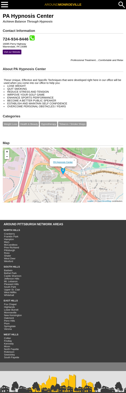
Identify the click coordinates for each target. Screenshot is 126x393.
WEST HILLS (11, 334)
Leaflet (90, 201)
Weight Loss (10, 124)
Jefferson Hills (11, 278)
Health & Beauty (29, 124)
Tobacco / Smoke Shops (72, 124)
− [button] (7, 157)
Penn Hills (9, 320)
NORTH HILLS (12, 230)
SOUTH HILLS (12, 266)
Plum (6, 323)
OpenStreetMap (104, 201)
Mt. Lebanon (11, 281)
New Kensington (13, 315)
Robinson (9, 352)
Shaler (7, 255)
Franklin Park (11, 236)
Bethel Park (10, 273)
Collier (7, 338)
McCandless (10, 244)
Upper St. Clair (12, 289)
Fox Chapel (10, 304)
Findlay (8, 341)
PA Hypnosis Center (63, 162)
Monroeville (10, 312)
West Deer (10, 258)
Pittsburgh (9, 250)
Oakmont (9, 318)
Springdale (10, 326)
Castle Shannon (12, 276)
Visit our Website (12, 52)
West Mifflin (10, 292)
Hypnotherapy (48, 124)
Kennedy (9, 343)
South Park (10, 287)
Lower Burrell (11, 309)
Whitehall (9, 295)
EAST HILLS (11, 300)
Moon (7, 346)
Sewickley (9, 354)
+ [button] (7, 152)
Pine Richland (11, 247)
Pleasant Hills (11, 284)
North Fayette (11, 349)
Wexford (8, 261)
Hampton (9, 239)
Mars (6, 242)
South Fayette (11, 357)
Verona (8, 329)
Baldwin (8, 270)
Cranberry (9, 233)
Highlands (9, 307)
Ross (6, 253)
